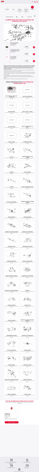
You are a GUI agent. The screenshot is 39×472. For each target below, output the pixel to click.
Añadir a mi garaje (11, 422)
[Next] (22, 16)
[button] (34, 16)
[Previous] (17, 16)
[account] (32, 1)
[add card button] (34, 47)
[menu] (37, 2)
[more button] (32, 47)
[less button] (29, 47)
